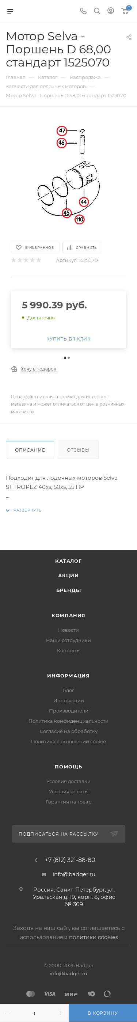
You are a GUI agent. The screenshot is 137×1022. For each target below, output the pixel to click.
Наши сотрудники (68, 640)
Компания (68, 615)
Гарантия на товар (69, 802)
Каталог (68, 561)
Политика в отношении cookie (68, 741)
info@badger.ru (74, 874)
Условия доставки (68, 781)
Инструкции (68, 700)
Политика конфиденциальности (68, 721)
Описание (30, 450)
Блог (68, 690)
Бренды (68, 590)
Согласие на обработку (69, 731)
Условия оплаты (68, 791)
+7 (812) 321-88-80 (70, 860)
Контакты (68, 650)
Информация (68, 676)
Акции (68, 575)
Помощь (68, 767)
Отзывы (78, 450)
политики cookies (93, 937)
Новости (68, 630)
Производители (68, 711)
